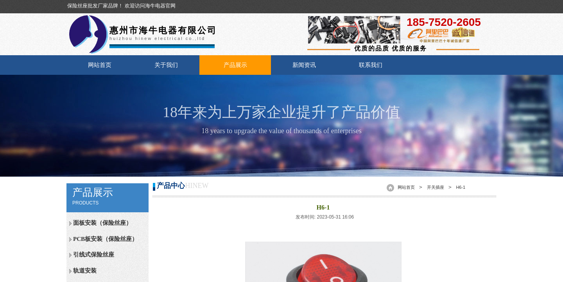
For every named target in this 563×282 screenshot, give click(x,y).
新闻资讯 (304, 65)
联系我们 (370, 65)
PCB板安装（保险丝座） (105, 239)
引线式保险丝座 (93, 254)
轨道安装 (85, 271)
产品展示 (235, 65)
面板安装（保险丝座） (102, 223)
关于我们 (166, 65)
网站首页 (99, 65)
